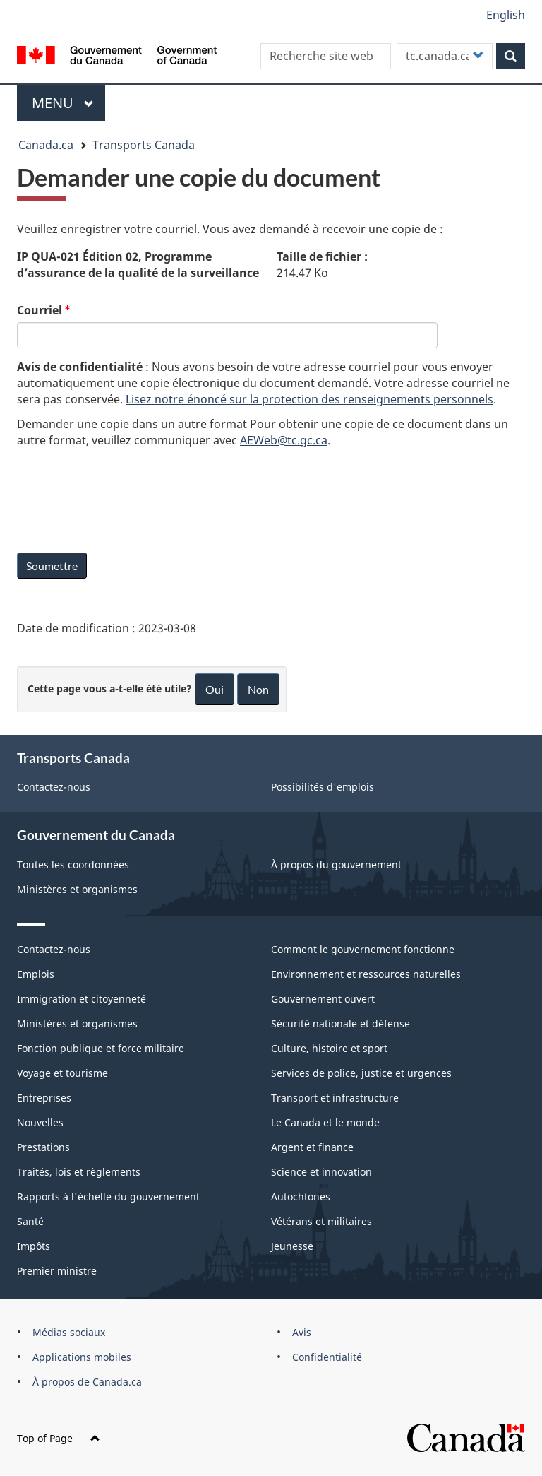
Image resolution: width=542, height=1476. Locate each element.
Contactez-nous (53, 786)
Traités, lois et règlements (78, 1172)
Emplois (35, 974)
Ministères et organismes (77, 889)
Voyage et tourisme (62, 1073)
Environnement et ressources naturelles (366, 974)
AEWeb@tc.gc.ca (283, 440)
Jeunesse (292, 1246)
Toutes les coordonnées (73, 864)
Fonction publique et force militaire (100, 1048)
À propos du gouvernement (336, 864)
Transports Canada (143, 145)
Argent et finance (312, 1147)
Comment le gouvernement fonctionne (362, 949)
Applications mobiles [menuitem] (81, 1357)
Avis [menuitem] (301, 1332)
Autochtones (300, 1196)
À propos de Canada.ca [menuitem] (87, 1381)
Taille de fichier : (322, 256)
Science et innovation (321, 1172)
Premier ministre (57, 1270)
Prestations (43, 1147)
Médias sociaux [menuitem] (68, 1332)
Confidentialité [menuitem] (327, 1357)
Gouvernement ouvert (323, 998)
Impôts (33, 1246)
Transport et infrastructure (335, 1097)
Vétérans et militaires (321, 1221)
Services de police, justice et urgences (361, 1073)
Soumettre (52, 565)
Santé (30, 1221)
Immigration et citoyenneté (81, 998)
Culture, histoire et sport (329, 1048)
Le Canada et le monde (325, 1122)
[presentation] (124, 486)
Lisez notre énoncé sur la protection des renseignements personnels (309, 399)
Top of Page (58, 1438)
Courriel (39, 310)
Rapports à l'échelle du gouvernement (108, 1196)
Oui (214, 689)
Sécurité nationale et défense (340, 1023)
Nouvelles (40, 1122)
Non (258, 689)
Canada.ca (45, 145)
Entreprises (44, 1097)
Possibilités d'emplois (322, 786)
